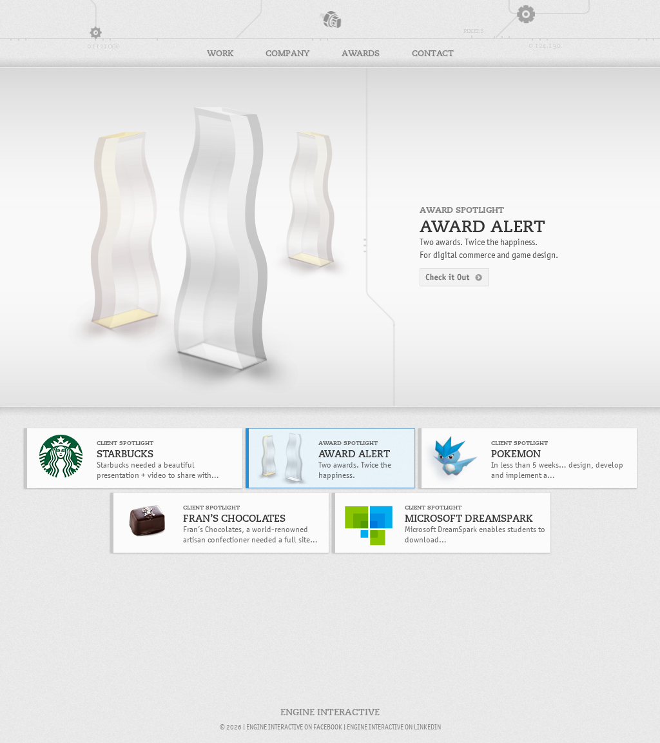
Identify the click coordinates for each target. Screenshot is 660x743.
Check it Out (454, 277)
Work (220, 53)
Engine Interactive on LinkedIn (394, 726)
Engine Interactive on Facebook (294, 726)
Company (287, 53)
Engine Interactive (330, 19)
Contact (433, 53)
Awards (361, 53)
